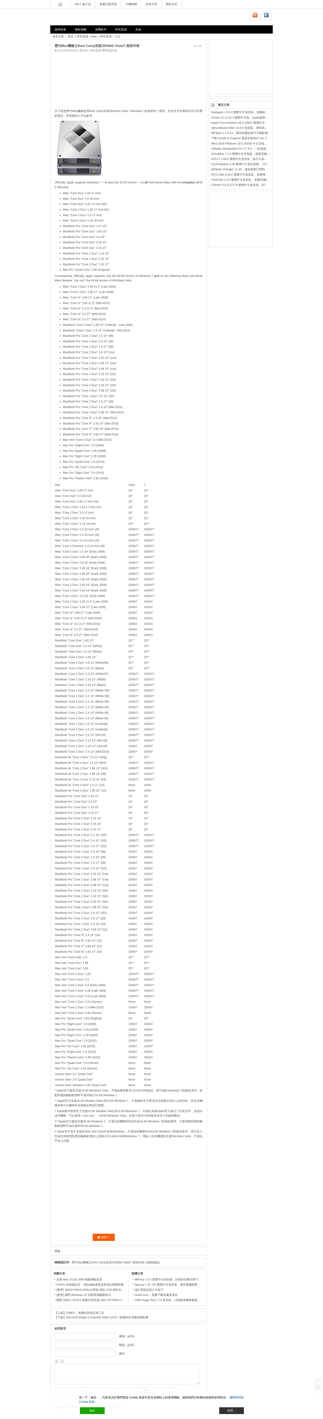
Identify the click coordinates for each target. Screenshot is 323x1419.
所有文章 (151, 4)
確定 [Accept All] (92, 1410)
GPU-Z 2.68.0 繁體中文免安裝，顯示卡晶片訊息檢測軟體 (247, 159)
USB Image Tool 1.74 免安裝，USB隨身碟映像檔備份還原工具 (173, 1300)
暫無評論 (111, 50)
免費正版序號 (108, 4)
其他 (138, 29)
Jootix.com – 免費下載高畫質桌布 (154, 1295)
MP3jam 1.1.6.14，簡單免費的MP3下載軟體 (239, 133)
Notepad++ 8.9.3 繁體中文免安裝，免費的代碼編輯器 (245, 112)
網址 (122, 1353)
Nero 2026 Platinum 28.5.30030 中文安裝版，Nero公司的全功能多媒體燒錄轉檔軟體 (265, 143)
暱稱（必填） (127, 1336)
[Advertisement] (128, 79)
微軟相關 (80, 29)
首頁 (70, 36)
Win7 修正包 (83, 4)
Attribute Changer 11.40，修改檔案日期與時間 (241, 169)
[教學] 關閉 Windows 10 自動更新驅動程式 (83, 1295)
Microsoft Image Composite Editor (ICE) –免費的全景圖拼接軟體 (107, 1317)
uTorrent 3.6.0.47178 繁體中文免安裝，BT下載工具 (244, 185)
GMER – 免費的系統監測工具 (85, 1312)
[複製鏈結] (153, 1262)
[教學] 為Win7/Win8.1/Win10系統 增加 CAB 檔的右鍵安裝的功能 (97, 1289)
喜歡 (103, 1237)
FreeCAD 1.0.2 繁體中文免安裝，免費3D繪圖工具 (243, 179)
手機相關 (131, 4)
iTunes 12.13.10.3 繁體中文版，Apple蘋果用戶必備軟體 (247, 117)
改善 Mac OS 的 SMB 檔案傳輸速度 (79, 1279)
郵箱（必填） (127, 1345)
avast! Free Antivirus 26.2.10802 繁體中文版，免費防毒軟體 (249, 122)
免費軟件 (100, 29)
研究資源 (121, 29)
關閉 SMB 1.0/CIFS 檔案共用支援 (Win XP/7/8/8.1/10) (90, 1300)
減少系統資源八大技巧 (147, 1289)
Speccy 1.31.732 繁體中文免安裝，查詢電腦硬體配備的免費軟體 (174, 1284)
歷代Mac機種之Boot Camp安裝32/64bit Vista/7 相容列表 (108, 1262)
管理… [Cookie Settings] (231, 1410)
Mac (94, 36)
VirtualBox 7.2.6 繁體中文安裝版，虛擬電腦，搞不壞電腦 (247, 153)
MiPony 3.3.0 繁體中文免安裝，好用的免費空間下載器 (168, 1279)
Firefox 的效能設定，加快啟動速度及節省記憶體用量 (90, 1284)
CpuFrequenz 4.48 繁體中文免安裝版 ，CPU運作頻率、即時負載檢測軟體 (258, 164)
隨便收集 (60, 29)
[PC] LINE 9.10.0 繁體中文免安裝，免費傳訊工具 (242, 174)
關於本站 (171, 4)
